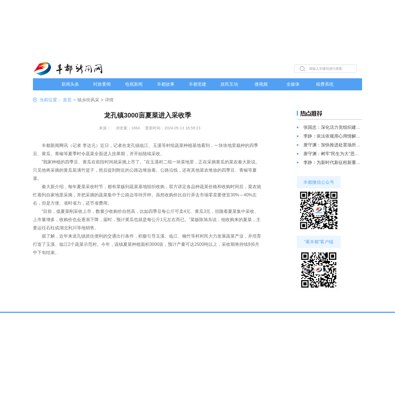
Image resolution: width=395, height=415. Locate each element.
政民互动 (229, 84)
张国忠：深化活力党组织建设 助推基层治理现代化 (332, 127)
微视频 (261, 84)
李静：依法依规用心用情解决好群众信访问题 (332, 136)
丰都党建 (197, 84)
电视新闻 (134, 84)
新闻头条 (70, 84)
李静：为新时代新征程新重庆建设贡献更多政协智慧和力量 (332, 162)
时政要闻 (102, 84)
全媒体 (293, 84)
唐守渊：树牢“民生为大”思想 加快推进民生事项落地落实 (332, 153)
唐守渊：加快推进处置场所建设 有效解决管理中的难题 (332, 145)
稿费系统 (325, 84)
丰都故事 (165, 84)
